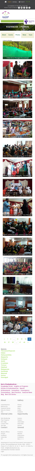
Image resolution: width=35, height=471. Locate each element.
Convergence (25, 390)
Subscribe (4, 437)
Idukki (3, 361)
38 (13, 342)
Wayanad (4, 373)
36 (5, 342)
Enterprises (21, 435)
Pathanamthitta (6, 355)
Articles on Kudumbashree (9, 388)
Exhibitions (21, 437)
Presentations (5, 392)
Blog (2, 394)
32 (17, 339)
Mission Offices (5, 432)
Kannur (3, 375)
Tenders (20, 420)
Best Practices (16, 392)
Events (10, 35)
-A (26, 1)
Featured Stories (5, 408)
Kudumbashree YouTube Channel (10, 449)
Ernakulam (4, 363)
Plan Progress (5, 420)
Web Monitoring (5, 418)
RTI (2, 439)
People (3, 433)
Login (2, 451)
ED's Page (3, 422)
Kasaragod (4, 377)
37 (9, 342)
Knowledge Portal (7, 386)
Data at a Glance (5, 410)
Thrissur (3, 365)
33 (21, 339)
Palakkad (4, 367)
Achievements (5, 390)
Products (20, 412)
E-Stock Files (4, 423)
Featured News (27, 392)
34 (25, 339)
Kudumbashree (5, 405)
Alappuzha (4, 357)
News (24, 35)
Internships (21, 422)
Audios (19, 410)
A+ (29, 1)
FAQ (2, 412)
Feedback (3, 435)
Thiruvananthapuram (8, 351)
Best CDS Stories (10, 394)
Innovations (15, 390)
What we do (4, 406)
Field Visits (21, 423)
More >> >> (21, 439)
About (4, 35)
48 (24, 342)
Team (30, 35)
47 (20, 342)
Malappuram (5, 369)
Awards (22, 388)
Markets (20, 433)
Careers (20, 418)
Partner (20, 425)
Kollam (3, 353)
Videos (19, 406)
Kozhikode (4, 371)
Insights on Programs (21, 386)
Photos (17, 35)
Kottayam (4, 359)
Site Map (3, 425)
